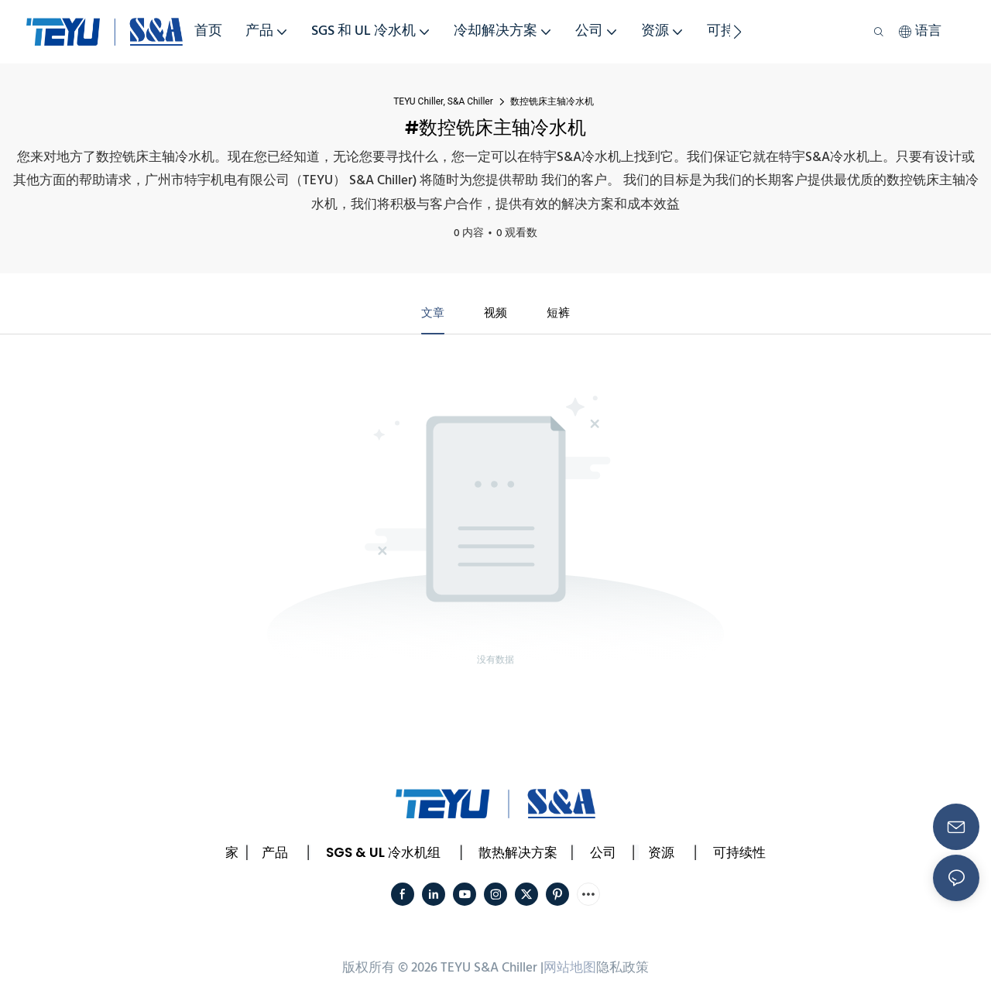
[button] (737, 32)
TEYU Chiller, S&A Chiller (443, 101)
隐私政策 (622, 969)
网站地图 (570, 969)
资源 (661, 854)
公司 (603, 854)
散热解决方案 (517, 854)
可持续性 (739, 854)
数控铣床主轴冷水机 (552, 101)
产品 (275, 854)
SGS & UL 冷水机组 (383, 854)
